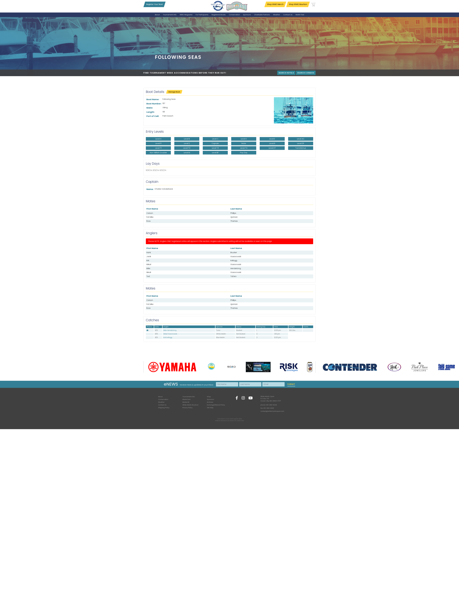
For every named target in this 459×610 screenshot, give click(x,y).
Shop (209, 397)
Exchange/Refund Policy (216, 405)
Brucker (233, 252)
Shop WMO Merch (275, 4)
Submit (291, 384)
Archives (210, 402)
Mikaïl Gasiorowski (170, 334)
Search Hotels (286, 73)
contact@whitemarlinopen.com (272, 411)
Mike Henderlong (169, 330)
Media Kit (185, 402)
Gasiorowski (235, 256)
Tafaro (233, 276)
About (160, 397)
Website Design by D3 (222, 421)
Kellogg (233, 260)
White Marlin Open (236, 419)
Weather (161, 402)
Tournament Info (188, 397)
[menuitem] (157, 15)
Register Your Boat (154, 4)
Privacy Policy (187, 408)
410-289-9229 (271, 405)
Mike (148, 268)
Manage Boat (174, 92)
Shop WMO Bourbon (298, 4)
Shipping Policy (163, 408)
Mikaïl (148, 264)
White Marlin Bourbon (190, 405)
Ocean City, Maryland (236, 421)
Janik (148, 256)
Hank (148, 252)
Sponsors (210, 399)
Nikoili (148, 272)
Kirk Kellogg (167, 337)
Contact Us (162, 405)
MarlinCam (186, 399)
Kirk (147, 260)
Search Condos (305, 73)
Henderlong (235, 268)
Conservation (163, 399)
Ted (148, 276)
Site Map (210, 408)
